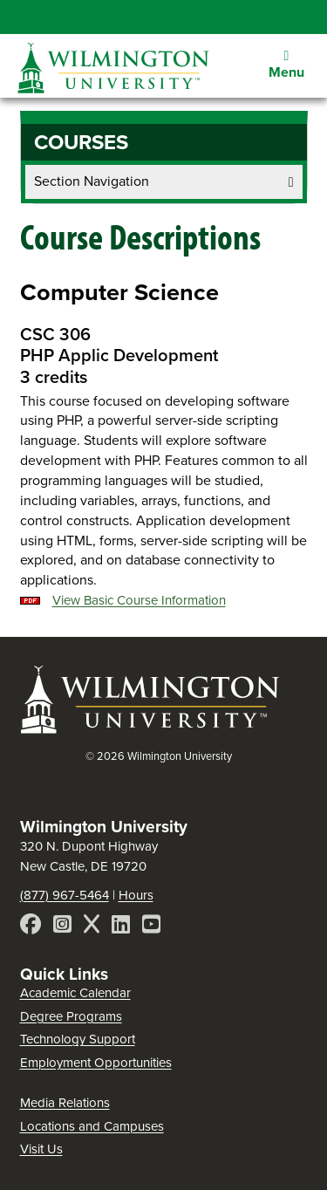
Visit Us (41, 1149)
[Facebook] (30, 927)
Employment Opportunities (96, 1062)
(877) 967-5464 (64, 895)
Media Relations (65, 1102)
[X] (91, 927)
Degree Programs (71, 1016)
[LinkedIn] (121, 927)
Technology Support (77, 1039)
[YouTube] (151, 927)
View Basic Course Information (139, 600)
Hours (136, 895)
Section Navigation (164, 181)
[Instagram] (62, 927)
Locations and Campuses (92, 1126)
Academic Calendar (75, 992)
